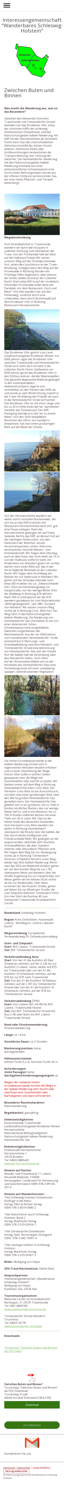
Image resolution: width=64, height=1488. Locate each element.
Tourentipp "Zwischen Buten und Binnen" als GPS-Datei (31, 1349)
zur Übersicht (32, 1425)
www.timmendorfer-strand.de (23, 1326)
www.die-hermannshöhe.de (22, 1163)
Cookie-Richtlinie (40, 1467)
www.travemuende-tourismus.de (25, 1309)
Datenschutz (23, 1467)
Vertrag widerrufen (16, 1471)
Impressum (9, 1467)
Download (32, 1405)
